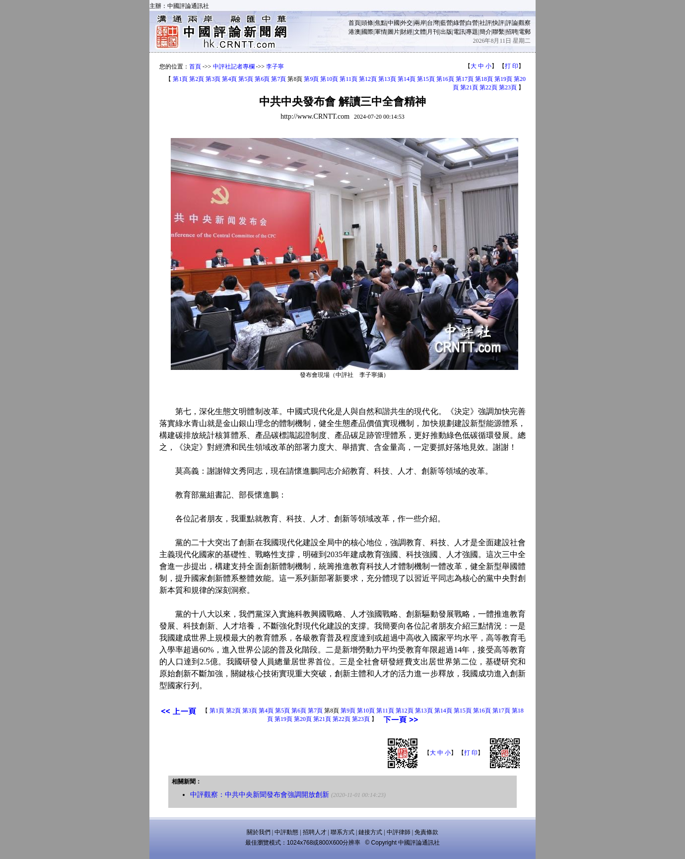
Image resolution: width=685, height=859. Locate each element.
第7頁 (278, 78)
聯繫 (498, 31)
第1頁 (180, 78)
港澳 (354, 31)
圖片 (394, 31)
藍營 (446, 22)
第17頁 (465, 78)
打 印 (511, 66)
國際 (367, 31)
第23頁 (508, 87)
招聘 (512, 31)
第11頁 (348, 78)
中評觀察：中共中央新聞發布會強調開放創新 (259, 794)
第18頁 (484, 78)
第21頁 (469, 87)
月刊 (433, 31)
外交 (406, 22)
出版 (446, 31)
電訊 (459, 31)
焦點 (381, 22)
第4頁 (229, 78)
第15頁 (426, 78)
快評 (498, 22)
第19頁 (503, 78)
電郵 (525, 31)
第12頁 (368, 78)
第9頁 (311, 78)
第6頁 (262, 78)
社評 (485, 22)
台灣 (433, 22)
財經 (406, 31)
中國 (394, 22)
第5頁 (245, 78)
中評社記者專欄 (234, 66)
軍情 (381, 31)
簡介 (485, 31)
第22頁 (488, 87)
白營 (472, 22)
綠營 (459, 22)
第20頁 (303, 719)
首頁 (354, 22)
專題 (472, 31)
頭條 (367, 22)
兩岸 (420, 22)
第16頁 (445, 78)
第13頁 (387, 78)
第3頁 (213, 78)
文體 (420, 31)
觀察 (525, 22)
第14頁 (406, 78)
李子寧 (275, 66)
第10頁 (329, 78)
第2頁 (196, 78)
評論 (512, 22)
